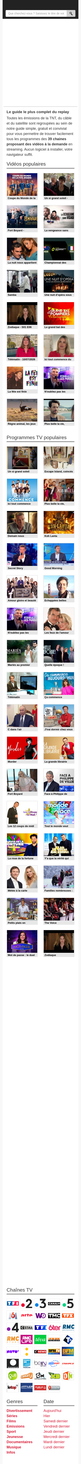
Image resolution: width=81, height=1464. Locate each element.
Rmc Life (26, 1339)
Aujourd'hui (52, 1411)
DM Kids (68, 1375)
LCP (26, 1387)
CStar (26, 1327)
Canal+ (54, 1303)
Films (11, 1421)
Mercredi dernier (56, 1437)
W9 (40, 1315)
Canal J (26, 1375)
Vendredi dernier (56, 1426)
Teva (40, 1339)
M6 (13, 1315)
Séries (12, 1416)
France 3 (40, 1303)
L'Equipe (68, 1363)
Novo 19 (13, 1351)
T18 (68, 1339)
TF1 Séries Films (41, 1327)
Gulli (13, 1375)
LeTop (13, 1387)
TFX (68, 1315)
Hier (46, 1416)
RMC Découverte (68, 1327)
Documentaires (20, 1442)
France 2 (26, 1303)
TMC (54, 1315)
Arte (26, 1315)
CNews (40, 1351)
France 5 (68, 1303)
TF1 (13, 1303)
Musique (14, 1447)
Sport (11, 1432)
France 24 (26, 1363)
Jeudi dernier (53, 1432)
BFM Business (68, 1351)
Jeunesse (15, 1437)
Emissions (16, 1426)
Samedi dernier (55, 1421)
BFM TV (54, 1351)
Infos (11, 1452)
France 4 (13, 1327)
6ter (54, 1327)
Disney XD (54, 1375)
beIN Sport (40, 1363)
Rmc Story (13, 1339)
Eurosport (54, 1363)
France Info (26, 1351)
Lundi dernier (53, 1447)
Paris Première (54, 1339)
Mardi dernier (54, 1442)
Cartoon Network (40, 1375)
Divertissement (19, 1411)
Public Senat (40, 1387)
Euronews (13, 1363)
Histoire (54, 1387)
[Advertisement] (40, 62)
